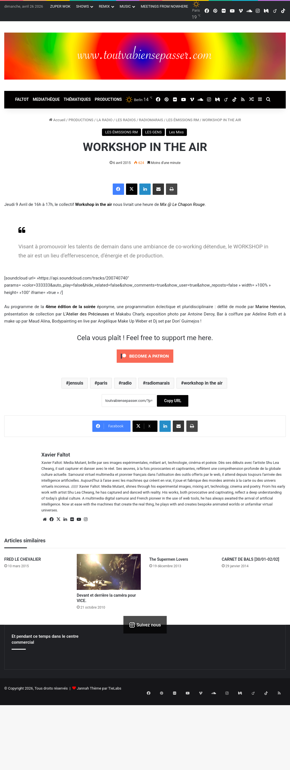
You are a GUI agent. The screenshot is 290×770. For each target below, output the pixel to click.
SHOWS (82, 6)
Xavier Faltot (55, 455)
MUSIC (125, 6)
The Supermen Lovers (168, 559)
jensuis (76, 383)
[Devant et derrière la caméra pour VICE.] (109, 572)
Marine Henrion (270, 306)
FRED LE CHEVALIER (22, 559)
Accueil (57, 120)
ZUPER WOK (60, 6)
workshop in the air (203, 383)
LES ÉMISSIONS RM (182, 120)
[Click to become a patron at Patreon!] (145, 364)
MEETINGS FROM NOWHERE (164, 6)
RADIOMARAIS (151, 120)
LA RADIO (104, 120)
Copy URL (172, 400)
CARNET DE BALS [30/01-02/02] (250, 559)
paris (102, 383)
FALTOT (22, 99)
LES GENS (153, 132)
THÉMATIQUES (77, 99)
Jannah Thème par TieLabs (99, 688)
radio (126, 383)
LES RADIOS (126, 120)
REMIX (104, 6)
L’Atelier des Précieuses (86, 314)
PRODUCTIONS (108, 99)
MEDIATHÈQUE (46, 99)
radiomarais (158, 383)
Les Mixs (176, 132)
